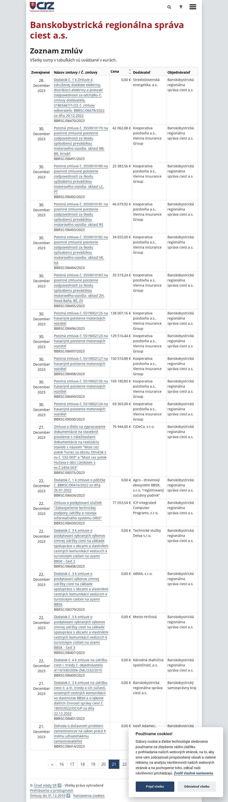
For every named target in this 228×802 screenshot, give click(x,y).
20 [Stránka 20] (103, 764)
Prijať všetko (155, 786)
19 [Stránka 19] (93, 764)
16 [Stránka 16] (61, 764)
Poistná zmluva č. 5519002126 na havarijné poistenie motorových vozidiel (81, 386)
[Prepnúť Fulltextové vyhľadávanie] (169, 6)
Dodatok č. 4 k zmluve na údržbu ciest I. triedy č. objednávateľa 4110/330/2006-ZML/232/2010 (80, 665)
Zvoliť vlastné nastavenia (193, 773)
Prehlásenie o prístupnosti (51, 790)
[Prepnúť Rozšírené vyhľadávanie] (181, 6)
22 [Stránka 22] (124, 764)
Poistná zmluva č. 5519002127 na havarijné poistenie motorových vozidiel (81, 363)
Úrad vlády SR (45, 785)
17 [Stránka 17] (72, 764)
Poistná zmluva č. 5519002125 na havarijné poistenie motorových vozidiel (81, 318)
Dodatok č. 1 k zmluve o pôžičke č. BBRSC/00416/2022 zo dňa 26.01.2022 (79, 485)
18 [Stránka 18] (82, 764)
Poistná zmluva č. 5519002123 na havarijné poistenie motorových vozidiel (81, 340)
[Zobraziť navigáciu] (193, 6)
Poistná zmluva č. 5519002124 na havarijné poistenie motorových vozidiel (81, 408)
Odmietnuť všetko (196, 786)
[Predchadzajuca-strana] (52, 764)
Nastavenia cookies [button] (88, 795)
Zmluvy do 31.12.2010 (47, 795)
